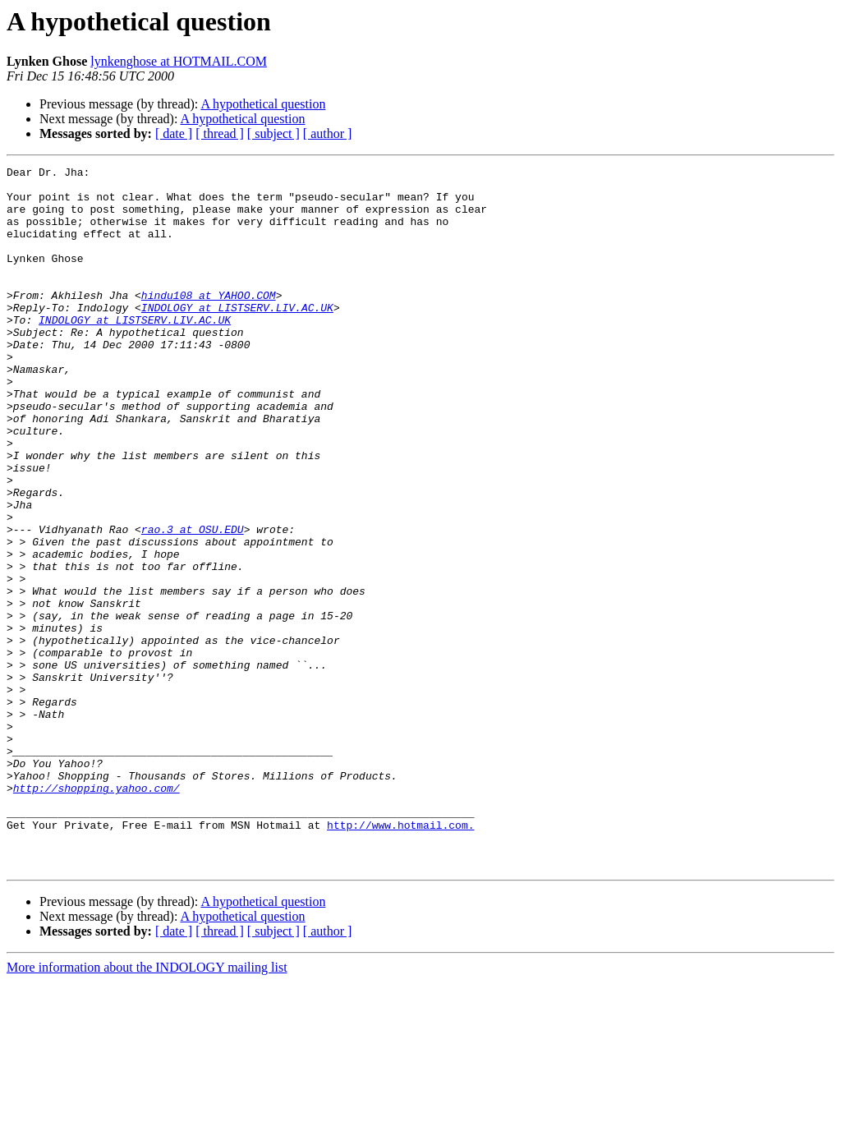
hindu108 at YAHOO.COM (208, 322)
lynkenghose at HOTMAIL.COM (178, 61)
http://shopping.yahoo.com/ (96, 913)
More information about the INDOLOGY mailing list (147, 1108)
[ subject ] (273, 133)
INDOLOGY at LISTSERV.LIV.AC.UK (237, 336)
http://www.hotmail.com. (400, 957)
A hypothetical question (262, 104)
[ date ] (173, 133)
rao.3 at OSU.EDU (192, 602)
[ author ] (327, 133)
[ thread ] (219, 133)
